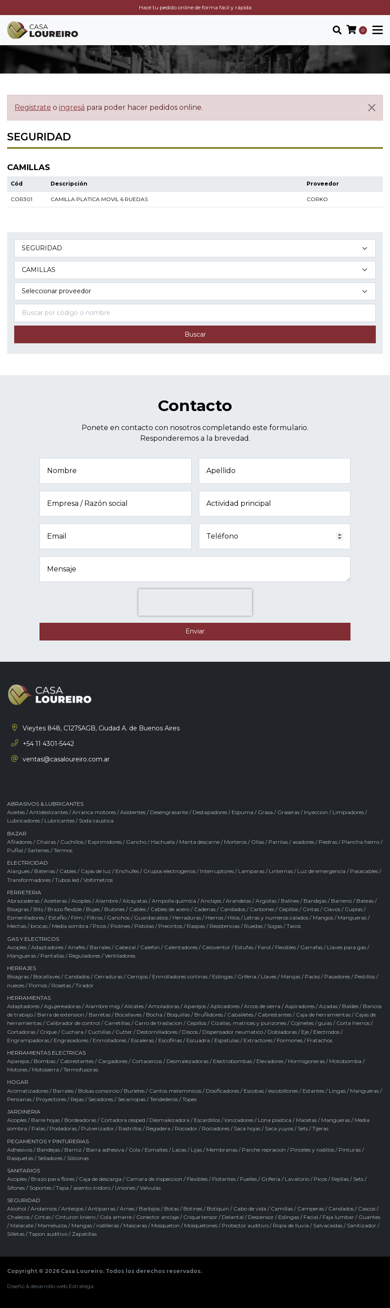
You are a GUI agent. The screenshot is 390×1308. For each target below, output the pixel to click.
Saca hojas (247, 1128)
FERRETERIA (24, 892)
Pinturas (350, 1149)
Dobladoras (282, 1032)
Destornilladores (157, 1032)
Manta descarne (199, 841)
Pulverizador (97, 1128)
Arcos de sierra (262, 1006)
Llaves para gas (346, 947)
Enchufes (127, 871)
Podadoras (63, 1128)
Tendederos (164, 1099)
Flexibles (285, 947)
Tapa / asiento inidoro (83, 1187)
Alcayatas (134, 900)
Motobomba (345, 1061)
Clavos (331, 909)
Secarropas (132, 1099)
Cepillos (288, 909)
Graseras (288, 812)
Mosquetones (200, 1225)
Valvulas (150, 1187)
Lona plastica (275, 1120)
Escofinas (170, 1040)
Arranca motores (94, 812)
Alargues (18, 871)
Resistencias (224, 926)
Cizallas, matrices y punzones (248, 1023)
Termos (63, 850)
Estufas (244, 947)
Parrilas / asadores (291, 841)
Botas (171, 1208)
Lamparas (251, 871)
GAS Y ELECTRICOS (33, 938)
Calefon (150, 947)
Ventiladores (120, 955)
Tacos (294, 926)
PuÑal (15, 850)
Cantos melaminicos (175, 1090)
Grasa (265, 812)
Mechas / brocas (27, 926)
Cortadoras (21, 1032)
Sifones (16, 1187)
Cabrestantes (275, 1014)
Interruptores (217, 871)
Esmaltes (156, 1149)
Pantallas (52, 955)
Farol (264, 947)
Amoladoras (163, 1006)
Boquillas (178, 1014)
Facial (310, 1217)
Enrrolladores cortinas (180, 976)
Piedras (328, 841)
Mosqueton (165, 1225)
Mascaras (135, 1225)
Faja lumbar (338, 1217)
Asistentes (133, 812)
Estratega (81, 1286)
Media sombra (70, 926)
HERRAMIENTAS (29, 997)
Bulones (114, 909)
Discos (190, 1032)
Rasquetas (20, 1158)
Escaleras (142, 1040)
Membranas (221, 1149)
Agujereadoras (62, 1006)
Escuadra (198, 1040)
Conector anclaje (157, 1217)
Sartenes (38, 850)
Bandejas (315, 900)
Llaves (268, 976)
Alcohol (16, 1208)
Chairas (46, 841)
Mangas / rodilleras (95, 1225)
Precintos (170, 926)
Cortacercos (147, 1061)
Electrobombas (232, 1061)
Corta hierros (353, 1023)
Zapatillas (84, 1233)
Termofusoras (80, 1069)
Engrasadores (71, 1040)
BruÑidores (208, 1014)
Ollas (257, 841)
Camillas (282, 1208)
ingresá (72, 107)
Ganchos (118, 917)
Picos (99, 926)
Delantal (233, 1217)
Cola (134, 1149)
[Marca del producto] (195, 292)
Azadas (328, 1006)
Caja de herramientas (323, 1014)
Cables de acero (169, 909)
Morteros (235, 841)
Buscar (195, 334)
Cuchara (72, 1032)
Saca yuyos (279, 1128)
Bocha (154, 1014)
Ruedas (253, 926)
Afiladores (19, 841)
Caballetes (240, 1014)
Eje (305, 1032)
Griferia (246, 976)
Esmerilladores (25, 917)
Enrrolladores (109, 1040)
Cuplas (353, 909)
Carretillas (117, 1023)
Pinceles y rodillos (312, 1149)
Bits (38, 909)
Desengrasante (169, 812)
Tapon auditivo (48, 1233)
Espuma (242, 812)
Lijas (196, 1149)
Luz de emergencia (321, 871)
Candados (232, 909)
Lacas (179, 1149)
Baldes (350, 1006)
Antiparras (101, 1208)
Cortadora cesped (123, 1120)
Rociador (186, 1128)
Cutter (123, 1032)
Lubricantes (59, 820)
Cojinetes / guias (311, 1023)
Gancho (136, 841)
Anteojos (72, 1208)
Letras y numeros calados (276, 917)
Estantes (313, 1090)
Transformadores (29, 880)
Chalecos (18, 1217)
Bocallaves (46, 976)
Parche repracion (264, 1149)
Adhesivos (19, 1149)
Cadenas (205, 909)
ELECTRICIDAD (27, 862)
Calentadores (180, 947)
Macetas (306, 1120)
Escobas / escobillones (271, 1090)
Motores (17, 1069)
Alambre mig (102, 1006)
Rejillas (340, 1179)
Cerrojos (137, 976)
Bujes (93, 909)
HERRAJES (21, 968)
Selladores (50, 1158)
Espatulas (226, 1040)
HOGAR (17, 1082)
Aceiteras (55, 900)
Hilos (234, 917)
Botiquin (218, 1208)
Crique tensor (200, 1217)
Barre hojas (45, 1120)
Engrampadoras (28, 1040)
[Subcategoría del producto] (195, 270)
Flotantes (224, 1179)
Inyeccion (316, 812)
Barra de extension (60, 1014)
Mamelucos (52, 1225)
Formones (290, 1040)
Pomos (38, 985)
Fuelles (248, 1179)
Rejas (77, 1099)
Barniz (73, 1149)
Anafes (76, 947)
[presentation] (195, 602)
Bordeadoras (80, 1120)
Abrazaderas (23, 900)
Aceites (16, 812)
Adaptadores (47, 947)
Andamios (44, 1208)
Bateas (365, 900)
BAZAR (17, 833)
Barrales (100, 947)
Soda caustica (96, 820)
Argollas (266, 900)
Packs (312, 976)
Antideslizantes (48, 812)
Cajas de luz (96, 871)
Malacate (21, 1225)
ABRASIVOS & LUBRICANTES (45, 803)
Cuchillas (99, 1032)
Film (77, 917)
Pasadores (337, 976)
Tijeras (320, 1128)
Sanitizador (361, 1225)
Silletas (15, 1233)
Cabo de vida (249, 1208)
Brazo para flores (53, 1179)
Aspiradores (300, 1006)
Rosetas (61, 985)
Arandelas (238, 900)
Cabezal (125, 947)
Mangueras (352, 917)
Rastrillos (130, 1128)
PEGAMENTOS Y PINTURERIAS (48, 1141)
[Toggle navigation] (375, 30)
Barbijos (149, 1208)
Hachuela (163, 841)
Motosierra (45, 1069)
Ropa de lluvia (291, 1225)
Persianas (19, 1099)
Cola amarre (116, 1217)
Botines (192, 1208)
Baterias (44, 871)
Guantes (369, 1217)
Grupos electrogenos (169, 871)
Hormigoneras (306, 1061)
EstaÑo (57, 917)
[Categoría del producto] (195, 248)
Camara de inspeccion (154, 1179)
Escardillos (207, 1120)
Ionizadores (239, 1120)
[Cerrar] (371, 107)
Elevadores (270, 1061)
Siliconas (78, 1158)
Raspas (196, 926)
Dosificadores (222, 1090)
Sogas (274, 926)
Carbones (262, 909)
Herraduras (187, 917)
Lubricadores (23, 820)
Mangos (323, 917)
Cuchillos (71, 841)
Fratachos (319, 1040)
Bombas (44, 1061)
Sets (303, 1128)
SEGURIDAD (23, 1200)
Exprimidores (105, 841)
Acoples (81, 900)
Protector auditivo (245, 1225)
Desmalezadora (169, 1120)
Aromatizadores (27, 1090)
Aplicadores (225, 1006)
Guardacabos (151, 917)
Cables (67, 871)
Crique (48, 1032)
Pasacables (364, 871)
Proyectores (51, 1099)
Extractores (258, 1040)
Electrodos (326, 1032)
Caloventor (216, 947)
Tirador (84, 985)
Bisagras (18, 909)
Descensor (261, 1217)
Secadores (100, 1099)
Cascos (366, 1208)
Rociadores (215, 1128)
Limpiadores (348, 812)
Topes (189, 1099)
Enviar (195, 631)
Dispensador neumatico (232, 1032)
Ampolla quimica (174, 900)
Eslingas (222, 976)
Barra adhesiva (105, 1149)
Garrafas (311, 947)
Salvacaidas (328, 1225)
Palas (38, 1128)
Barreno (341, 900)
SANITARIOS (23, 1170)
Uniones (125, 1187)
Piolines (120, 926)
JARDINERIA (23, 1111)
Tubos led (67, 880)
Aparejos (195, 1006)
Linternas (281, 871)
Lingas (337, 1090)
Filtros (94, 917)
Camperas (310, 1208)
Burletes (134, 1090)
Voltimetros (98, 880)
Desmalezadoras (187, 1061)
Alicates (134, 1006)
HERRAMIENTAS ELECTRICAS (46, 1052)
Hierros (214, 917)
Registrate (33, 107)
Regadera (158, 1128)
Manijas (290, 976)
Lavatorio (297, 1179)
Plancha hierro (360, 841)
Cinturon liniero (75, 1217)
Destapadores (210, 812)
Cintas (311, 909)
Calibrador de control (73, 1023)
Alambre (106, 900)
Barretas (99, 1014)
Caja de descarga (100, 1179)
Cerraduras (108, 976)
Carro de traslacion (158, 1023)
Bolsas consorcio (98, 1090)
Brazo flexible (64, 909)
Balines (290, 900)
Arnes (127, 1208)
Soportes (40, 1187)
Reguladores (84, 955)
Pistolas (144, 926)
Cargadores (112, 1061)
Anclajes (211, 900)
